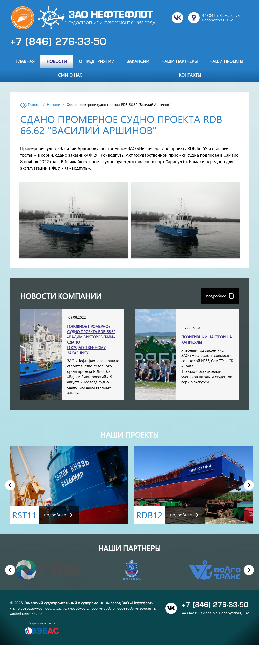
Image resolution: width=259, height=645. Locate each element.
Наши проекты (226, 61)
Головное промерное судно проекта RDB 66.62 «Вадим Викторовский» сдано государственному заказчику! (91, 339)
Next (249, 485)
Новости (57, 61)
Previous (10, 485)
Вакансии (137, 61)
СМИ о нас (70, 75)
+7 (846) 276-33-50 (58, 42)
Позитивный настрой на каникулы (206, 339)
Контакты (190, 75)
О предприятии (97, 61)
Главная (25, 61)
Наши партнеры (179, 61)
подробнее (220, 296)
